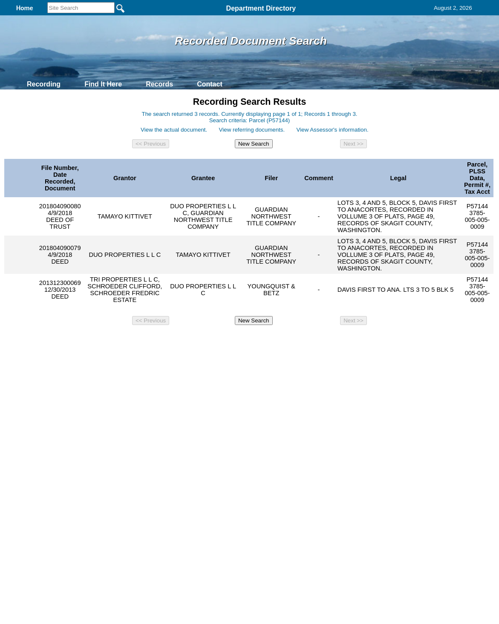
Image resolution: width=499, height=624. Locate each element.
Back (133, 341)
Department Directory (261, 8)
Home (167, 341)
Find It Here (103, 84)
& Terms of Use (277, 341)
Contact (209, 84)
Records (159, 84)
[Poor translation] (31, 482)
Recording (44, 84)
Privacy (246, 341)
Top (107, 341)
